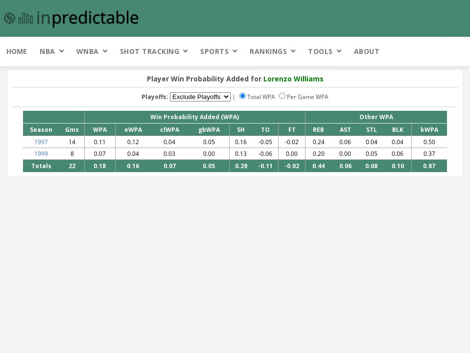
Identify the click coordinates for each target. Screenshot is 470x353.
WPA (100, 130)
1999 (41, 154)
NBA (47, 51)
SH (241, 130)
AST (345, 130)
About (367, 51)
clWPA (169, 130)
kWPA (429, 130)
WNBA (87, 51)
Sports (214, 51)
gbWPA (209, 130)
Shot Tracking (150, 51)
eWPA (133, 130)
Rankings (268, 51)
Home (16, 51)
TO (265, 130)
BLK (397, 130)
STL (371, 130)
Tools (320, 51)
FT (292, 130)
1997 (41, 142)
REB (318, 130)
